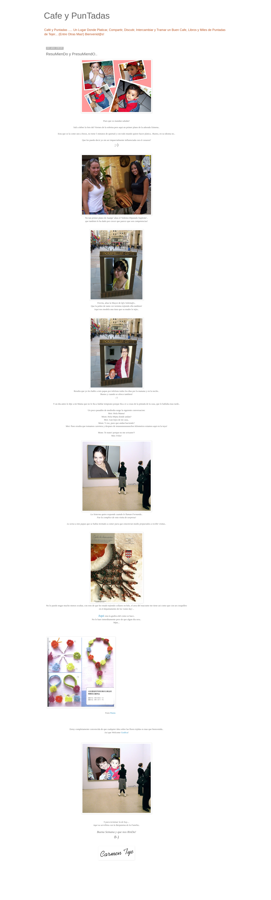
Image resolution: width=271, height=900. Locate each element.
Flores (112, 713)
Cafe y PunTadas (77, 16)
